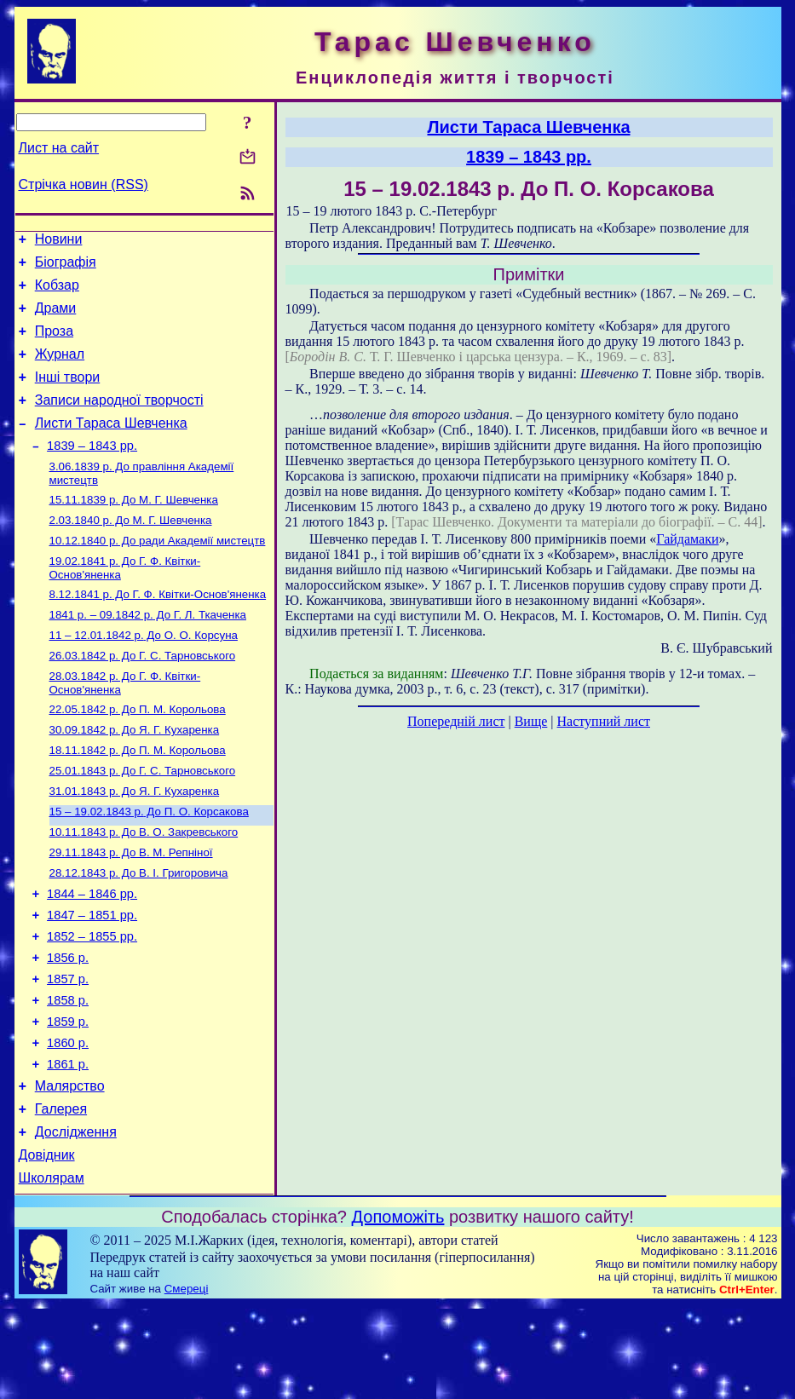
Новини (59, 241)
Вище (531, 721)
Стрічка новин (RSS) (83, 184)
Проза (54, 344)
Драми (56, 318)
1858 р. (68, 1073)
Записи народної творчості (119, 420)
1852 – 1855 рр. (92, 1002)
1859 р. (68, 1097)
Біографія (65, 267)
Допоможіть (398, 1310)
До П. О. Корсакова (149, 864)
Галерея (61, 1195)
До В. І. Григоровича (138, 930)
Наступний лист (603, 721)
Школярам (51, 1271)
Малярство (70, 1169)
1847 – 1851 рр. (92, 978)
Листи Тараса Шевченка (111, 446)
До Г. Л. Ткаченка (148, 652)
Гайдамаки (687, 539)
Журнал (59, 369)
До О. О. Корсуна (143, 674)
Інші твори (68, 395)
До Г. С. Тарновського (142, 696)
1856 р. (68, 1026)
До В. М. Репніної (131, 908)
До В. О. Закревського (144, 886)
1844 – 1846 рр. (92, 954)
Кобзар (57, 292)
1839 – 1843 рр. (92, 471)
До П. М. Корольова (137, 753)
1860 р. (68, 1121)
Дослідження (76, 1220)
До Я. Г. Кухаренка (134, 775)
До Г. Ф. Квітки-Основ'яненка (158, 630)
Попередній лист (455, 721)
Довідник (47, 1246)
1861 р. (68, 1145)
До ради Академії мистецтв (157, 573)
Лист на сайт (59, 148)
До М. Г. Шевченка (133, 528)
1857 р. (68, 1049)
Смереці (186, 1382)
